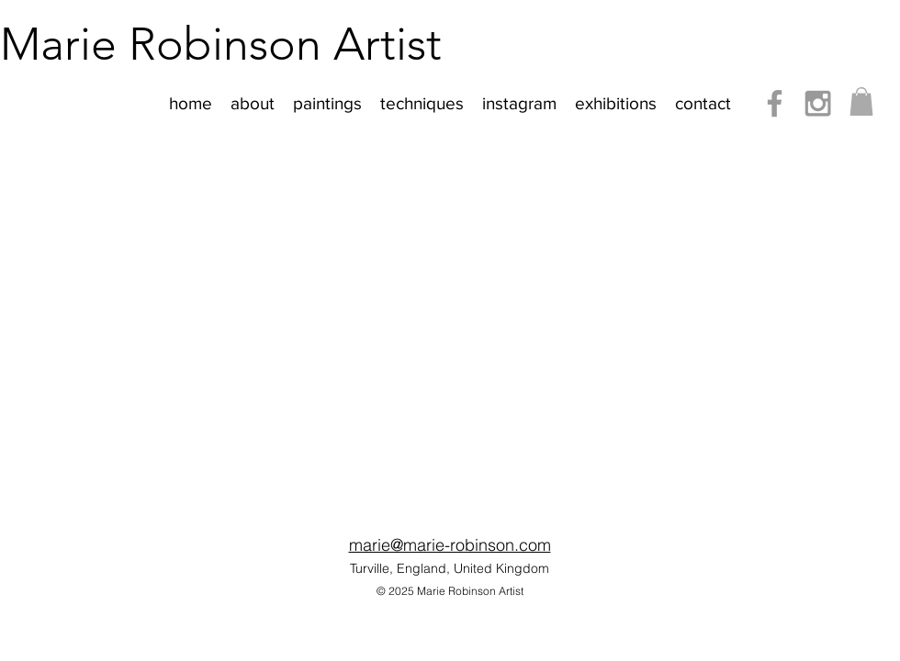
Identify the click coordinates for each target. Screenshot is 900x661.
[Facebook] (775, 103)
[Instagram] (818, 103)
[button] (861, 101)
